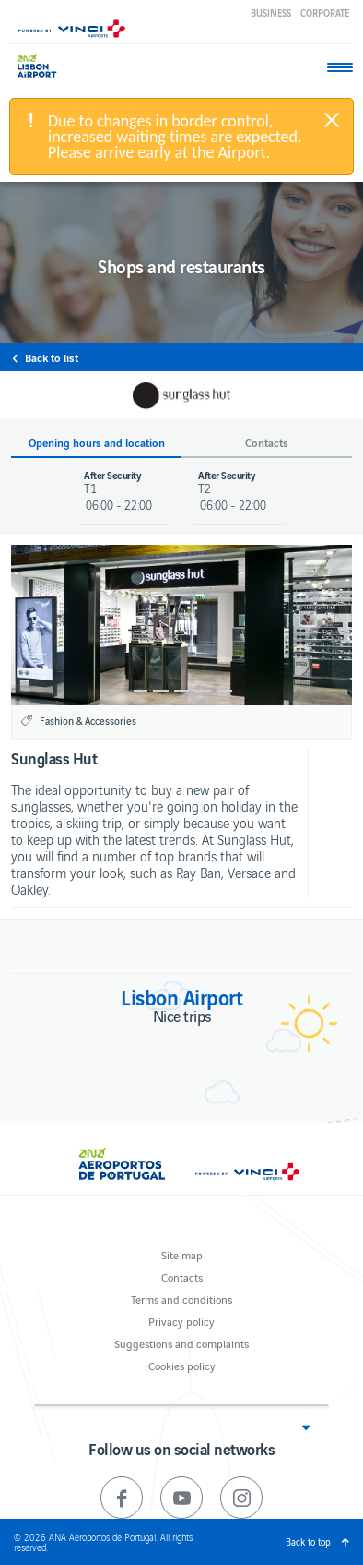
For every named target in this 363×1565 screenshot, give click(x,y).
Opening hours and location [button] (97, 443)
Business (271, 12)
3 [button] (182, 691)
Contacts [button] (266, 443)
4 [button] (203, 691)
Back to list (51, 357)
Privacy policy (181, 1321)
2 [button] (161, 691)
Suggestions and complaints (181, 1343)
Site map (182, 1254)
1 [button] (139, 691)
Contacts (182, 1276)
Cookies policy (182, 1365)
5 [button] (224, 691)
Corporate (324, 12)
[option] (181, 625)
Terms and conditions (181, 1298)
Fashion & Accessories (88, 720)
